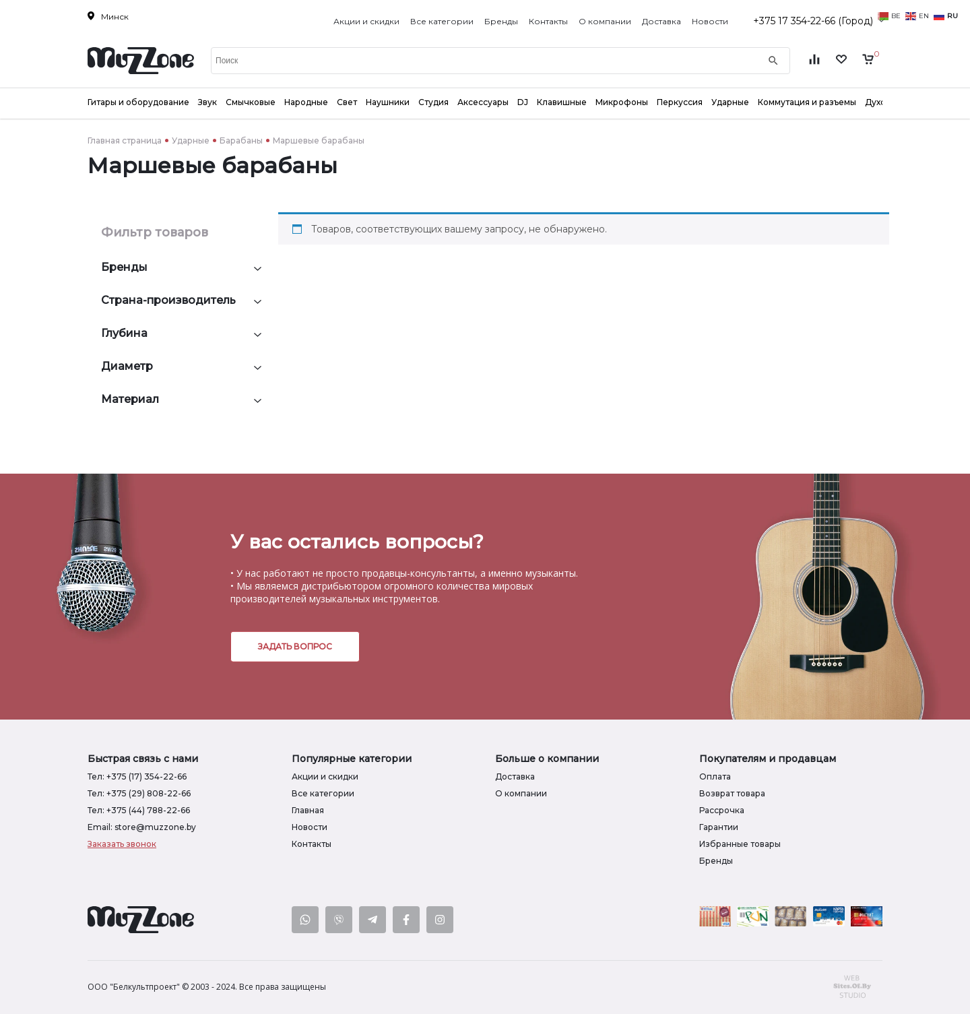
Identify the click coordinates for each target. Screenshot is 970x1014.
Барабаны (241, 140)
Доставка (661, 21)
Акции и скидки (366, 21)
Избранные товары (740, 844)
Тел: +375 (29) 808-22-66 (139, 793)
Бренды (501, 21)
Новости (710, 21)
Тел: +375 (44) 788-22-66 (139, 810)
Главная (308, 810)
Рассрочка (721, 810)
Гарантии (718, 827)
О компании (605, 21)
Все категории (442, 21)
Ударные (190, 140)
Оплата (715, 776)
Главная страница (125, 140)
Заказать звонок (122, 844)
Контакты (548, 21)
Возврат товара (732, 793)
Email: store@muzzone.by (142, 827)
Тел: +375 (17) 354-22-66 (137, 776)
